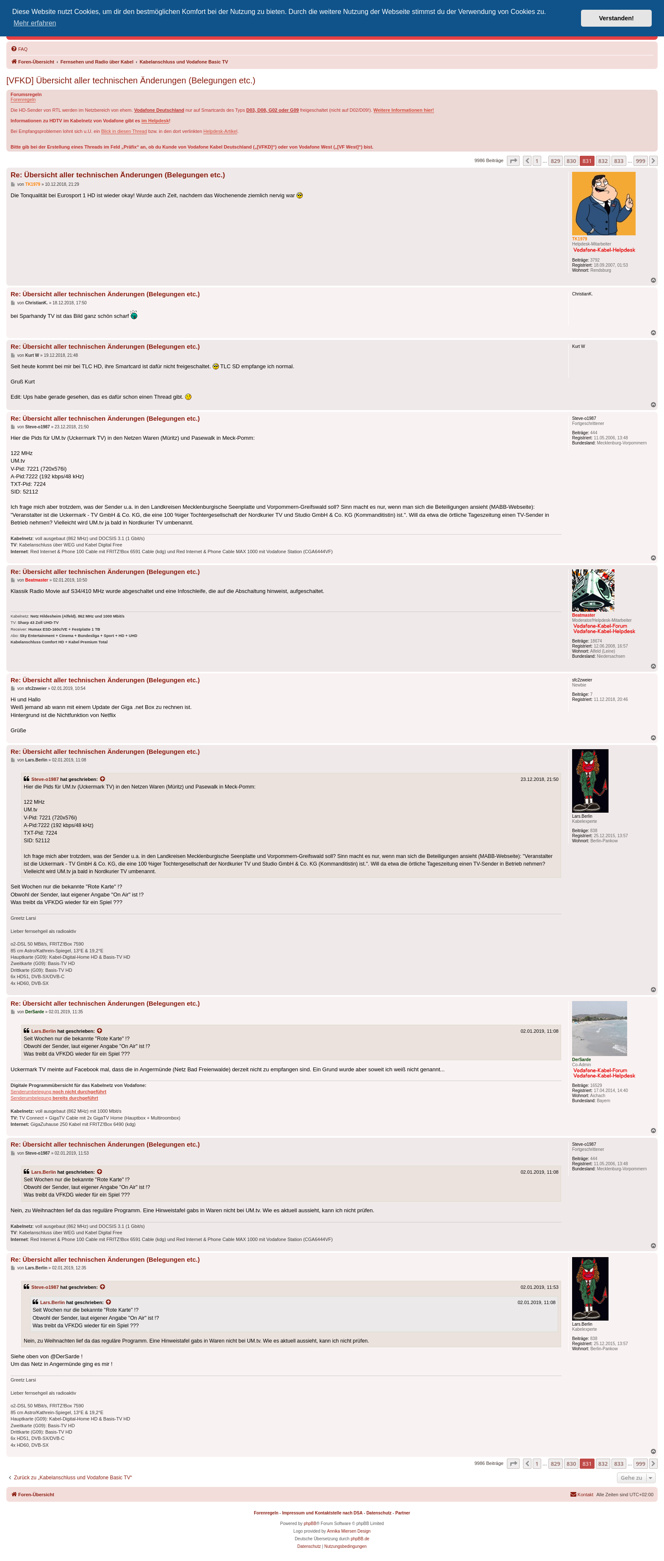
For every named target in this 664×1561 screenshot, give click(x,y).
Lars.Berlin (43, 1031)
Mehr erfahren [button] (35, 23)
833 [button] (618, 161)
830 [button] (571, 161)
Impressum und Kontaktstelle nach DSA (322, 1513)
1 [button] (536, 161)
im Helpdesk (155, 120)
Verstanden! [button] (616, 18)
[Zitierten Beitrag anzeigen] (103, 779)
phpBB (310, 1523)
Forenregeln (23, 99)
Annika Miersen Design (349, 1531)
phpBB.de (360, 1538)
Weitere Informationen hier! (404, 110)
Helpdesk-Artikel (220, 131)
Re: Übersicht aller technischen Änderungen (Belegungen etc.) (118, 175)
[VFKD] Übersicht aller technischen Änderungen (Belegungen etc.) (130, 80)
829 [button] (555, 161)
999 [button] (640, 161)
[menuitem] (19, 49)
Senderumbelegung (58, 1091)
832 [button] (603, 161)
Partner (402, 1513)
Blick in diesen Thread (124, 131)
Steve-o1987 (45, 779)
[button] (513, 161)
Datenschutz (378, 1513)
